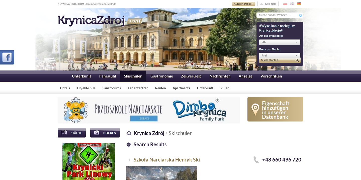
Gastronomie (161, 76)
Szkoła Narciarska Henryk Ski (167, 159)
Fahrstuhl (107, 76)
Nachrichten (220, 76)
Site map (270, 3)
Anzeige (245, 76)
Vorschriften (271, 76)
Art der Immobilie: (271, 35)
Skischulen (133, 76)
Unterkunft (81, 76)
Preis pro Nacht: (270, 49)
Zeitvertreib (191, 76)
